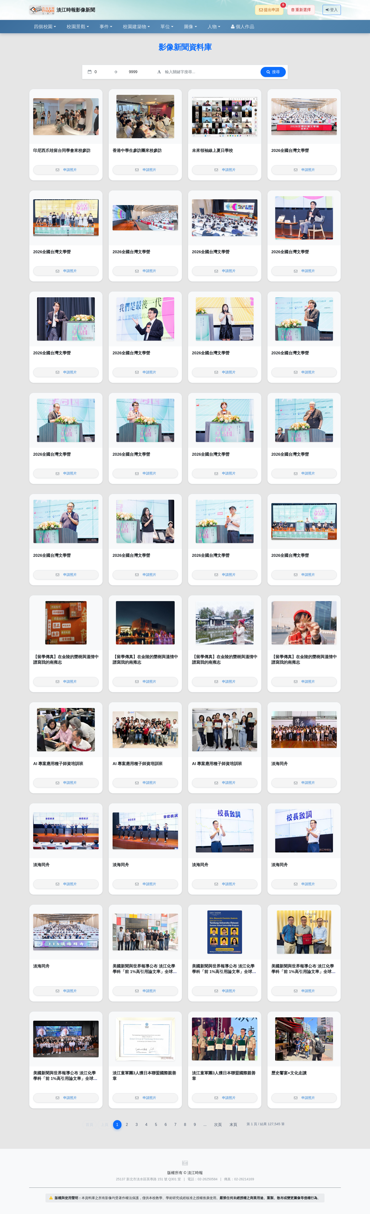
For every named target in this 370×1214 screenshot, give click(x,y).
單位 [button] (165, 26)
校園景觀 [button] (76, 26)
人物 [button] (212, 26)
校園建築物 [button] (134, 26)
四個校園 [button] (43, 26)
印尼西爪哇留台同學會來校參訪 (61, 150)
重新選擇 (301, 10)
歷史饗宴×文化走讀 (288, 1073)
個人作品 (242, 26)
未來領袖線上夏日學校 (212, 150)
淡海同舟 (279, 763)
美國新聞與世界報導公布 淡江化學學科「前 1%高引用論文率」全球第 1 (145, 972)
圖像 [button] (188, 26)
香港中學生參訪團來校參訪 (137, 150)
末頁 (233, 1125)
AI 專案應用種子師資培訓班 (58, 763)
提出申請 (271, 8)
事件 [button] (104, 26)
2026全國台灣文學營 (290, 150)
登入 (332, 10)
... (204, 1125)
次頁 (218, 1125)
